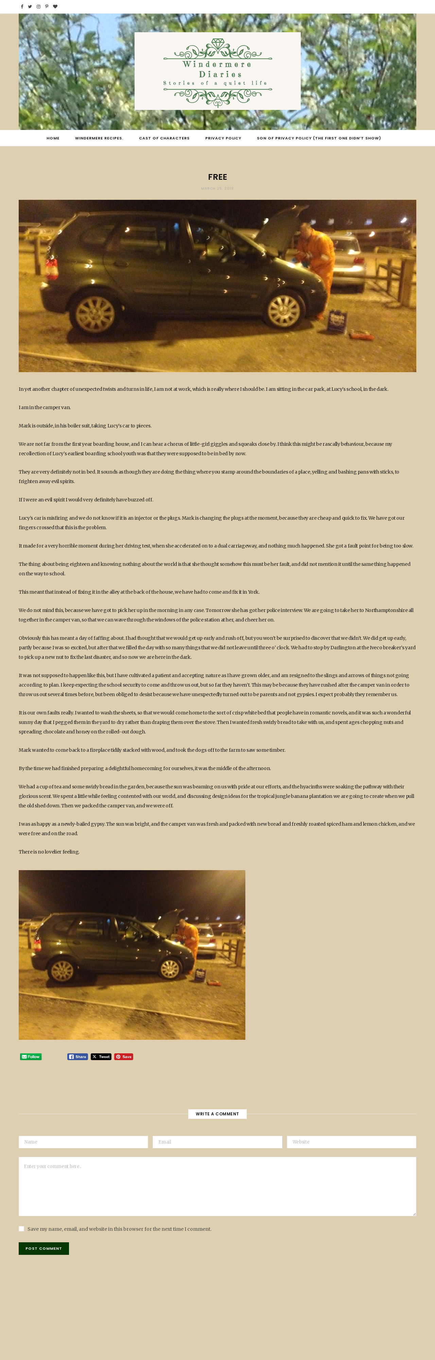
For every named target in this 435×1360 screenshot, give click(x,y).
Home (53, 138)
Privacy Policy (223, 138)
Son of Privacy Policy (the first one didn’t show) (319, 138)
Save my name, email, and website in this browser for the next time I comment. (119, 1229)
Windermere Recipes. (99, 138)
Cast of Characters (164, 138)
